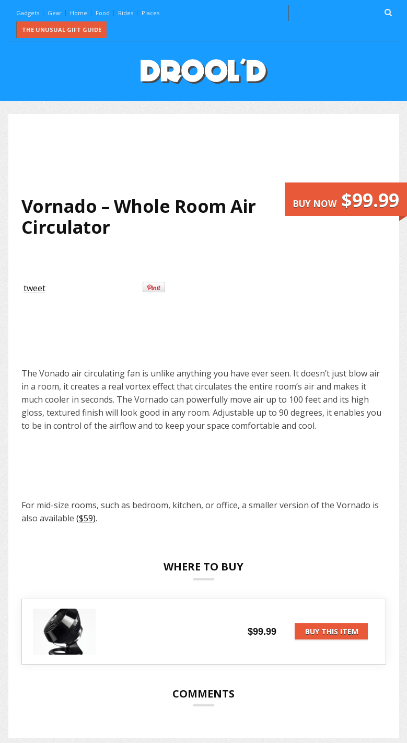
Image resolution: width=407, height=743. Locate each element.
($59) (86, 518)
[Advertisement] (211, 154)
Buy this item (331, 631)
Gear (55, 13)
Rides (125, 13)
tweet (34, 288)
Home (78, 13)
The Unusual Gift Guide (61, 29)
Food (103, 13)
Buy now (346, 200)
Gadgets (27, 13)
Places (150, 13)
